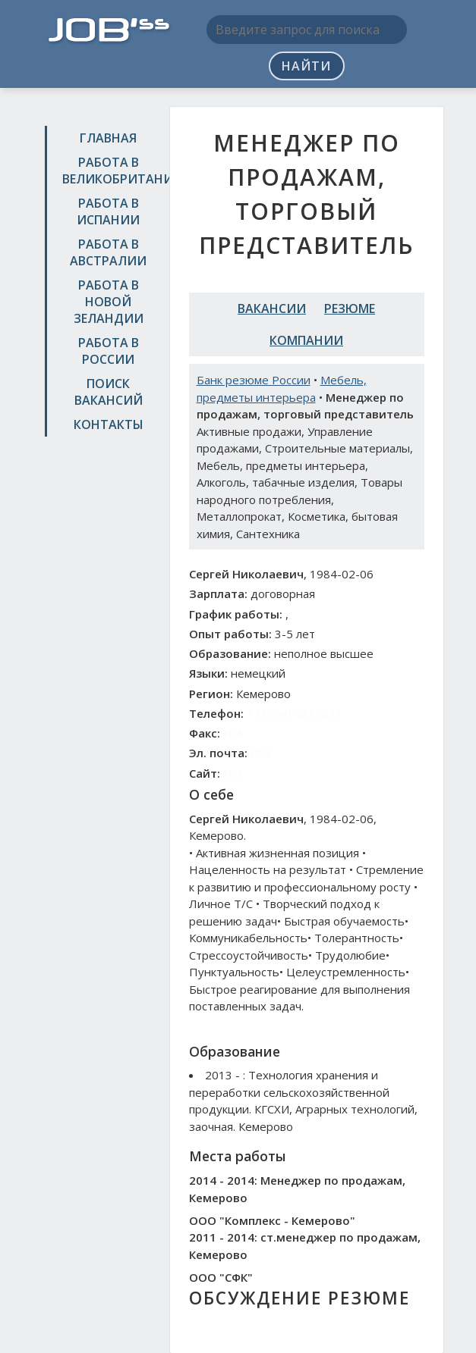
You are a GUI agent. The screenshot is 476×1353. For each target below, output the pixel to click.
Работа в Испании (108, 211)
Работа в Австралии (108, 252)
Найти (306, 66)
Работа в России (108, 351)
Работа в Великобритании (110, 170)
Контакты (108, 424)
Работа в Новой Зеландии (108, 302)
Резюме (349, 308)
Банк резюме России (254, 379)
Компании (306, 340)
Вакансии (272, 308)
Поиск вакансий (108, 392)
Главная (108, 138)
